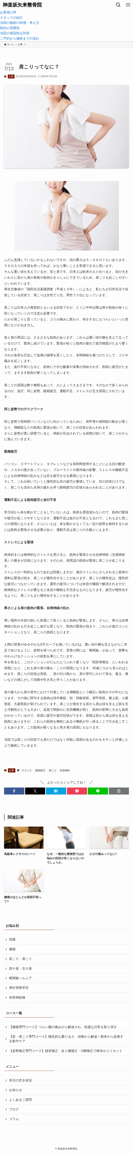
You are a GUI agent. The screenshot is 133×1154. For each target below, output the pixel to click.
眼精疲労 (40, 770)
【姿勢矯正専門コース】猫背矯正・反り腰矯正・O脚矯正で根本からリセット (66, 1051)
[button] (14, 791)
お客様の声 (8, 12)
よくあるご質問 (20, 1099)
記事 (11, 76)
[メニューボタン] (128, 5)
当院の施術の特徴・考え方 (19, 22)
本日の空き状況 (20, 1080)
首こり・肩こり (20, 958)
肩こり (52, 770)
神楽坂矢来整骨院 (22, 4)
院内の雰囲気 (10, 28)
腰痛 (12, 949)
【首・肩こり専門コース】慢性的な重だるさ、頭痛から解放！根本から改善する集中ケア (66, 1039)
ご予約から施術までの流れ (19, 38)
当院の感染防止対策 (14, 33)
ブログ (14, 1109)
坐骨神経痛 (17, 997)
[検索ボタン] (118, 5)
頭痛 (12, 939)
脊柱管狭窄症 (19, 987)
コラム (14, 1119)
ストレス (27, 770)
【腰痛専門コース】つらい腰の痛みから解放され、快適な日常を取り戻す (63, 1027)
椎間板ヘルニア (20, 978)
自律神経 (65, 770)
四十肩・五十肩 (20, 968)
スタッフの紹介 (11, 17)
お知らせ (15, 1090)
